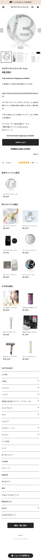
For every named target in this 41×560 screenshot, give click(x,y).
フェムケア (5, 421)
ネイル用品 (5, 441)
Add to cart (20, 142)
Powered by (21, 539)
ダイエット (5, 435)
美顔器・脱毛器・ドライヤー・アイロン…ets (16, 401)
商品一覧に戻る (20, 525)
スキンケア (5, 388)
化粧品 (4, 381)
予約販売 (5, 461)
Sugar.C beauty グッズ (10, 495)
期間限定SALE (7, 501)
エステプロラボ (7, 408)
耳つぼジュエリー (8, 455)
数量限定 (5, 475)
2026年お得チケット (9, 515)
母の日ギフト (6, 481)
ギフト (4, 415)
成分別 (4, 508)
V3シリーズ (6, 468)
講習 (3, 488)
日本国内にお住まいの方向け (20, 149)
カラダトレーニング (8, 428)
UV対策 (4, 375)
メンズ (4, 448)
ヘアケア (5, 395)
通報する (36, 154)
